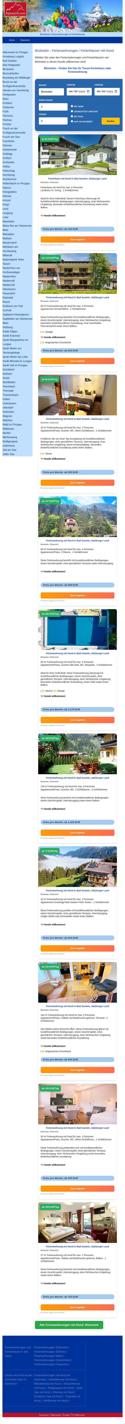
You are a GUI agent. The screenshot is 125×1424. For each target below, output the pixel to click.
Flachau (7, 120)
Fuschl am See (11, 137)
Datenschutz (56, 1416)
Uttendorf (7, 407)
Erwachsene (46, 101)
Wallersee (8, 428)
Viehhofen (8, 411)
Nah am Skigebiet (82, 122)
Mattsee (7, 238)
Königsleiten (9, 192)
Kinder (42, 115)
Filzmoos (7, 115)
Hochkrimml (9, 179)
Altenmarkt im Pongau (15, 52)
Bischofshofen (10, 73)
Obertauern (9, 289)
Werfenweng (9, 437)
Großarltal (8, 162)
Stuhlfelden (8, 382)
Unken (6, 399)
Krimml (6, 200)
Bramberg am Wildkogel (16, 77)
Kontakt (66, 1416)
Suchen (111, 122)
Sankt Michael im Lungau (17, 361)
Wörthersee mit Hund (55, 1401)
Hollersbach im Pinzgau (16, 183)
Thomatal (7, 390)
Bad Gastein (9, 60)
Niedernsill (8, 280)
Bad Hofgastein (11, 65)
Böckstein (8, 69)
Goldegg (7, 153)
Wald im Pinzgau (12, 424)
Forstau (6, 124)
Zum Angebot (77, 240)
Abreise (98, 85)
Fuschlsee (8, 141)
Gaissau (7, 145)
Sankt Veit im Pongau (14, 365)
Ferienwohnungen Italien (48, 1356)
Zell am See (9, 450)
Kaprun (6, 187)
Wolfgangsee (10, 441)
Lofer (5, 217)
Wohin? (43, 86)
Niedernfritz (9, 276)
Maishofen (8, 221)
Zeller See (8, 454)
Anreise (71, 85)
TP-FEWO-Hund (78, 1416)
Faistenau (8, 107)
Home (12, 40)
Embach (7, 103)
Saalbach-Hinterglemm (15, 314)
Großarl (6, 158)
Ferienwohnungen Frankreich (51, 1365)
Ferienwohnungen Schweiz (49, 1352)
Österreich (25, 40)
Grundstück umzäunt (84, 112)
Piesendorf (8, 293)
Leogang (7, 213)
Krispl (5, 204)
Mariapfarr (8, 234)
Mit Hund (77, 107)
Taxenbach (8, 386)
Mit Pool (77, 117)
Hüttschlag (8, 170)
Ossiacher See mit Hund (48, 1397)
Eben (5, 98)
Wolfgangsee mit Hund (60, 1388)
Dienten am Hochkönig (15, 90)
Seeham (7, 373)
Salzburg (7, 327)
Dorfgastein (9, 94)
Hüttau (6, 166)
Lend (5, 208)
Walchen (7, 420)
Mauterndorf (9, 242)
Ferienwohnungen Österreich (51, 1348)
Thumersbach (10, 395)
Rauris (6, 301)
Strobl (5, 378)
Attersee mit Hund (63, 1392)
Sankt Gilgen (9, 331)
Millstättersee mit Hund (47, 1384)
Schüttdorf (8, 369)
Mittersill (7, 255)
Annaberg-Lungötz (13, 56)
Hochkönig (8, 175)
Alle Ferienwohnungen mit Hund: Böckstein (69, 1325)
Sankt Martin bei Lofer (15, 356)
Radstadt (7, 297)
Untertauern (9, 403)
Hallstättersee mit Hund (62, 1380)
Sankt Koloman (11, 335)
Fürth (5, 111)
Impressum (44, 1416)
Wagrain (7, 416)
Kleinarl (6, 196)
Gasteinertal (9, 149)
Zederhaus (8, 445)
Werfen (6, 433)
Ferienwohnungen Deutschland (52, 1360)
